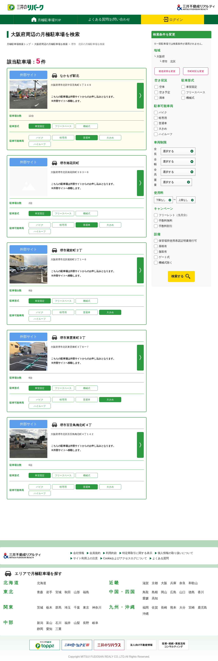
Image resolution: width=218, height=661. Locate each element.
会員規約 (95, 553)
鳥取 (146, 592)
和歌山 (193, 583)
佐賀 (155, 607)
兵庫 (173, 583)
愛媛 (146, 598)
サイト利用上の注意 (85, 558)
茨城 (40, 607)
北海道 (41, 583)
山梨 (77, 623)
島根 (155, 592)
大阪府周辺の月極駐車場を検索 (51, 44)
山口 (182, 592)
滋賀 (146, 583)
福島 (86, 592)
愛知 (49, 629)
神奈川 (96, 607)
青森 (40, 592)
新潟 (40, 623)
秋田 (68, 592)
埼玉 (68, 607)
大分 (182, 607)
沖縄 (146, 613)
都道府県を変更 (167, 71)
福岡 (146, 607)
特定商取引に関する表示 (137, 553)
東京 (86, 607)
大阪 (164, 583)
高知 (155, 598)
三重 (58, 629)
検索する (177, 276)
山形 (77, 592)
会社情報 (78, 553)
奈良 (182, 583)
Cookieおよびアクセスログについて (125, 558)
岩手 (49, 592)
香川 (201, 592)
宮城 (58, 592)
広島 (173, 592)
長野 (86, 623)
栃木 (49, 607)
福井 (68, 623)
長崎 (164, 607)
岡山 (164, 592)
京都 (155, 583)
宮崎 (192, 607)
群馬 (58, 607)
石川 (58, 623)
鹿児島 (202, 607)
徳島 (192, 592)
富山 (49, 623)
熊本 (173, 607)
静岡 (40, 629)
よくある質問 (160, 558)
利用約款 (111, 553)
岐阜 (95, 623)
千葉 (77, 607)
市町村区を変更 (195, 71)
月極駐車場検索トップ (19, 44)
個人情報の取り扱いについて (175, 553)
